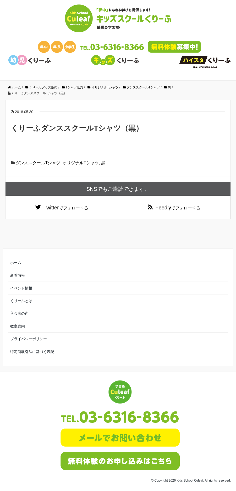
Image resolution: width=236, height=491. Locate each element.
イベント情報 (21, 288)
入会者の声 (19, 313)
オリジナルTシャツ (81, 163)
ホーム (15, 263)
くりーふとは (21, 301)
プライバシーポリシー (28, 339)
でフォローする (65, 207)
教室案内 (17, 326)
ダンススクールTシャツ (38, 163)
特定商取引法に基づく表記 (32, 352)
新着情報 (17, 275)
